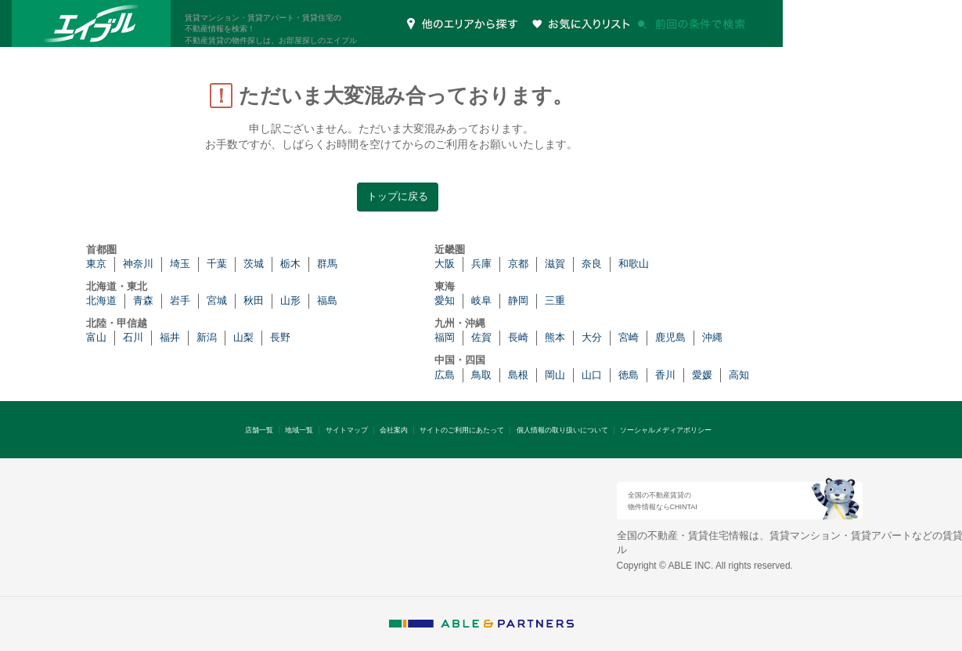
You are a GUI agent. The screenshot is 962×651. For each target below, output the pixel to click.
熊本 (555, 337)
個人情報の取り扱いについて (562, 430)
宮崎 (628, 337)
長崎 (518, 337)
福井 (170, 337)
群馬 (327, 263)
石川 (133, 337)
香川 (665, 375)
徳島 (628, 375)
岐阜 (481, 300)
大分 (592, 337)
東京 (96, 263)
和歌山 (633, 263)
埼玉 (180, 263)
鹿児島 (670, 337)
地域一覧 (299, 430)
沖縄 (712, 337)
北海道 (101, 300)
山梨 (243, 337)
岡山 (555, 375)
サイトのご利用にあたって (462, 430)
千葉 (217, 263)
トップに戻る (397, 196)
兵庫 (481, 263)
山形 (290, 300)
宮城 (217, 300)
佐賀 (481, 337)
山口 (592, 375)
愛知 (444, 300)
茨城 (253, 263)
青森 (143, 300)
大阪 (444, 263)
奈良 (592, 263)
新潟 (206, 337)
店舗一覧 (259, 430)
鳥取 (481, 375)
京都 (518, 263)
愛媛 (702, 375)
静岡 (518, 300)
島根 (518, 375)
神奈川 (138, 263)
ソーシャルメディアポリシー (666, 430)
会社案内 (394, 430)
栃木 (290, 263)
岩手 (180, 300)
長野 (280, 337)
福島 (327, 300)
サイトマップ (347, 430)
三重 (555, 300)
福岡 (444, 337)
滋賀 (555, 263)
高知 (739, 375)
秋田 (253, 300)
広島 (444, 375)
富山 (96, 337)
